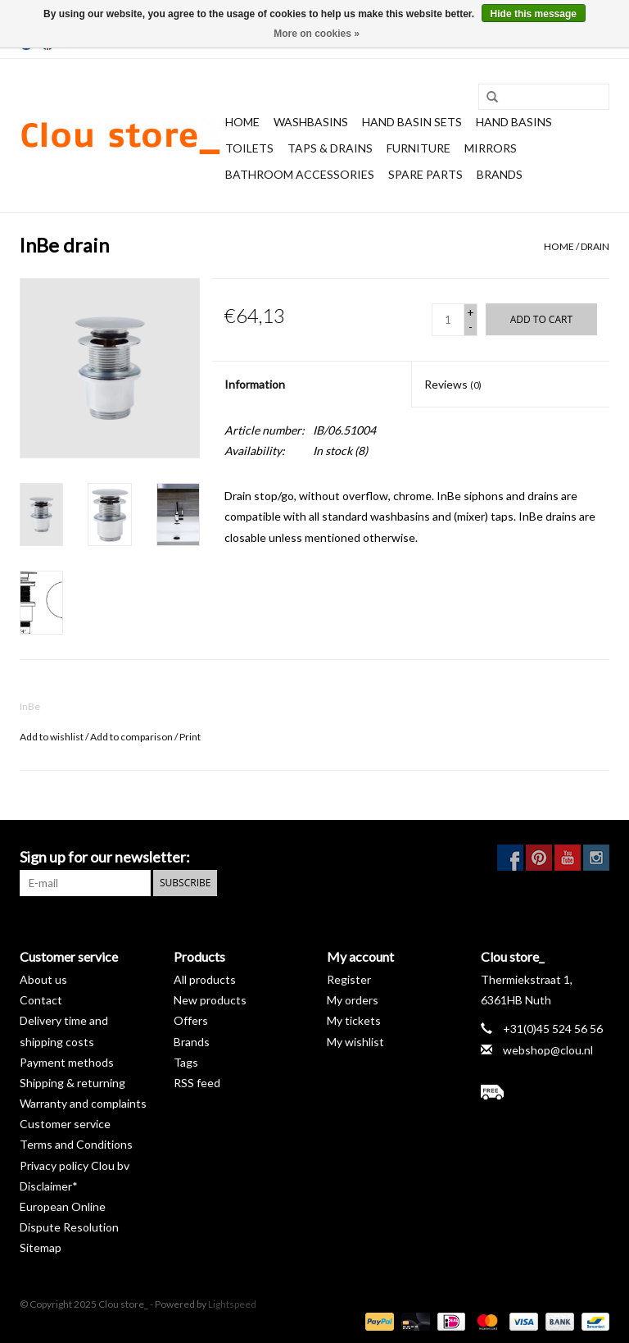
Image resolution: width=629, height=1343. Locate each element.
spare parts (425, 174)
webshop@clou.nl (548, 1050)
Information (254, 384)
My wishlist (355, 1042)
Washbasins (311, 122)
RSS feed (197, 1083)
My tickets (354, 1020)
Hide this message (534, 14)
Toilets (249, 148)
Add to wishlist (52, 737)
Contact (41, 1000)
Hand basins (514, 122)
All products (205, 979)
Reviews (453, 384)
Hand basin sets (412, 122)
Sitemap (40, 1247)
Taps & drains (330, 148)
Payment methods (67, 1062)
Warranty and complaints (83, 1103)
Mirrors (490, 148)
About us (43, 979)
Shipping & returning (72, 1083)
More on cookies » (317, 33)
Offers (191, 1020)
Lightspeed (232, 1304)
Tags (186, 1062)
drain (595, 246)
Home (242, 122)
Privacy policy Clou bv (74, 1165)
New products (210, 1000)
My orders (352, 1000)
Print (190, 737)
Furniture (418, 148)
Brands (500, 174)
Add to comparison (132, 737)
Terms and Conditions (76, 1144)
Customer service (65, 1124)
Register (349, 979)
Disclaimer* (49, 1186)
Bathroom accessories (299, 174)
